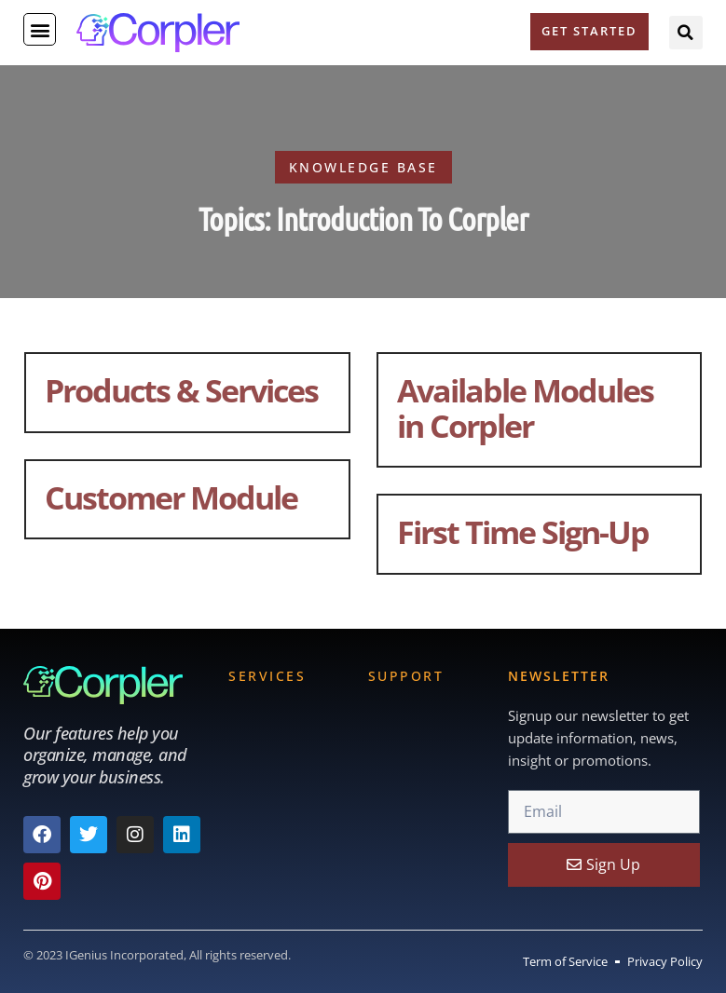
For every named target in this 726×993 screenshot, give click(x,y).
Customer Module (171, 497)
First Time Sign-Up (523, 531)
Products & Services (181, 390)
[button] (39, 29)
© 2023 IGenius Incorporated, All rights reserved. (157, 954)
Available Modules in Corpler (525, 407)
